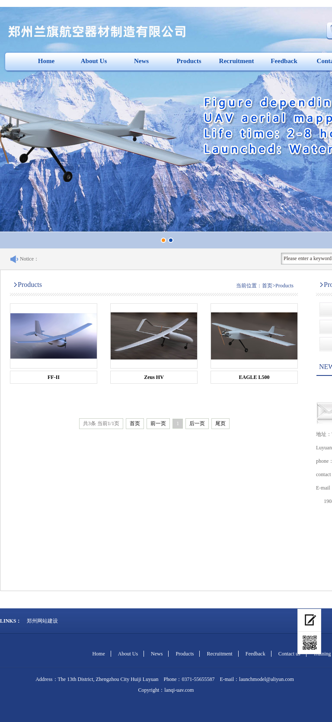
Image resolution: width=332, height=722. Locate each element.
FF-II (54, 377)
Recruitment (236, 60)
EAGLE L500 (254, 377)
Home (46, 60)
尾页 (220, 423)
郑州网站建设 (42, 621)
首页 (267, 286)
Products (188, 60)
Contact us (289, 654)
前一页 (158, 423)
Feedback (284, 60)
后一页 (197, 423)
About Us (94, 60)
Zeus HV (154, 377)
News (141, 60)
